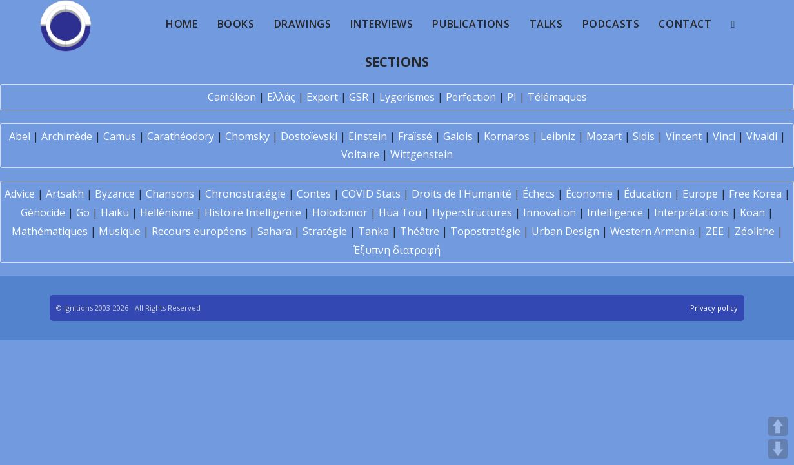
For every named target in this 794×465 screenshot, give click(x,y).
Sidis (644, 136)
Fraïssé (415, 136)
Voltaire (360, 154)
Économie (589, 194)
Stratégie (325, 231)
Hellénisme (167, 212)
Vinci (724, 136)
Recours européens (199, 231)
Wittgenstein (421, 154)
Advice (20, 194)
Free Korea (755, 194)
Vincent (684, 136)
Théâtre (419, 231)
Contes (314, 194)
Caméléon (232, 97)
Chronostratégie (245, 194)
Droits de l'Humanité (461, 194)
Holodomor (340, 212)
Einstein (367, 136)
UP (778, 426)
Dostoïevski (309, 136)
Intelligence (615, 212)
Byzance (115, 194)
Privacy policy (714, 308)
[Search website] (733, 24)
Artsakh (65, 194)
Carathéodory (180, 136)
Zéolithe (755, 231)
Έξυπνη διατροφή (397, 250)
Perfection (471, 97)
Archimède (66, 136)
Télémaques (557, 97)
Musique (120, 231)
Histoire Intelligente (252, 212)
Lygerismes (407, 97)
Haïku (115, 212)
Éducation (647, 194)
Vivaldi (761, 136)
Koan (752, 212)
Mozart (604, 136)
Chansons (170, 194)
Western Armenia (652, 231)
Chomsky (247, 136)
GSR (358, 97)
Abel (19, 136)
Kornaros (507, 136)
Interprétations (691, 212)
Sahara (274, 231)
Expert (322, 97)
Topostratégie (485, 231)
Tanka (373, 231)
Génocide (43, 212)
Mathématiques (50, 231)
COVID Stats (371, 194)
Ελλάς (281, 97)
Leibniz (558, 136)
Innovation (549, 212)
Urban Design (565, 231)
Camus (119, 136)
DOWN (778, 449)
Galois (458, 136)
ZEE (715, 231)
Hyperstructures (472, 212)
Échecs (538, 194)
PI (512, 97)
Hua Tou (400, 212)
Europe (700, 194)
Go (83, 212)
